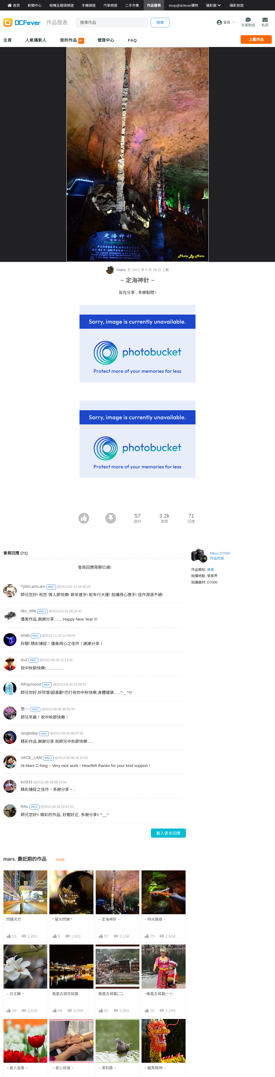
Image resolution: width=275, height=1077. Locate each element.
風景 (210, 570)
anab (25, 635)
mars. (117, 269)
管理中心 (106, 40)
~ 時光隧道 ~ (155, 919)
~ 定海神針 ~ (109, 919)
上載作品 (256, 39)
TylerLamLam (33, 586)
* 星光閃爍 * (62, 919)
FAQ (132, 40)
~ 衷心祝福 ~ (63, 1068)
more (60, 859)
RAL (24, 806)
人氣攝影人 (36, 40)
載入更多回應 (168, 833)
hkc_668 (28, 610)
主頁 (7, 40)
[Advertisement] (137, 498)
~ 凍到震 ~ (107, 1028)
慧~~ (25, 709)
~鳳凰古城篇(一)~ (159, 994)
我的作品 (72, 41)
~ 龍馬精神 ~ (155, 1028)
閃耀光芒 (13, 919)
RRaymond (31, 684)
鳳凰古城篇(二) (110, 994)
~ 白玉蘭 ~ (15, 994)
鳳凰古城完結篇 (65, 994)
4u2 (24, 659)
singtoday (29, 733)
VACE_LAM (31, 757)
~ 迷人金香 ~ (17, 1068)
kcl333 (26, 782)
